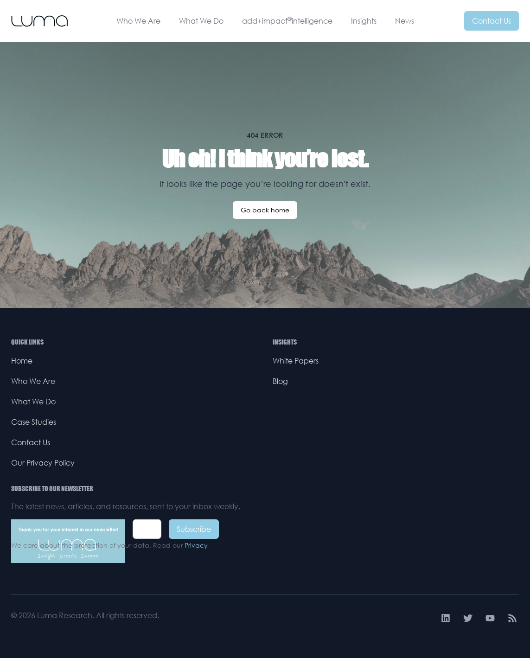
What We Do (201, 21)
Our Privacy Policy (43, 462)
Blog (280, 381)
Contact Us (491, 21)
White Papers (296, 360)
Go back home (265, 210)
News (404, 21)
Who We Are (138, 21)
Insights (364, 21)
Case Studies (33, 422)
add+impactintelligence (287, 20)
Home (21, 360)
